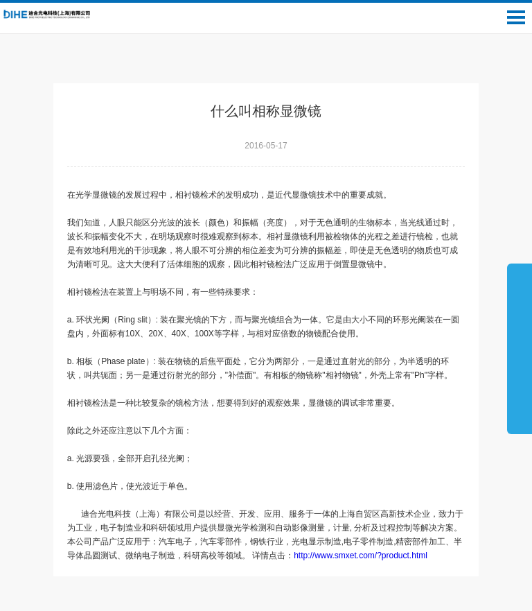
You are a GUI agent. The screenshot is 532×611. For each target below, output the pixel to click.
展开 (519, 348)
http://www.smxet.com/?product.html (365, 555)
